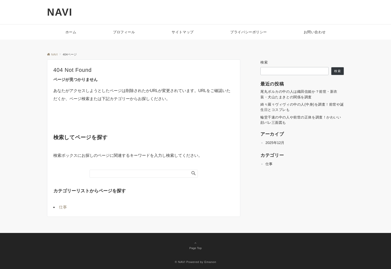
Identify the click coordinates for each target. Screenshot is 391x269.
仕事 (63, 207)
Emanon (210, 261)
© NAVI (180, 261)
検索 (264, 62)
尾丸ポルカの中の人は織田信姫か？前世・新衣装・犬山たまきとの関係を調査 (298, 94)
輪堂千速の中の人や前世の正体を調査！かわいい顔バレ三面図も (300, 120)
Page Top (195, 245)
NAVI (59, 12)
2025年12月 (274, 143)
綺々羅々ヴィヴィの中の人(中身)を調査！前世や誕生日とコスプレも (302, 107)
